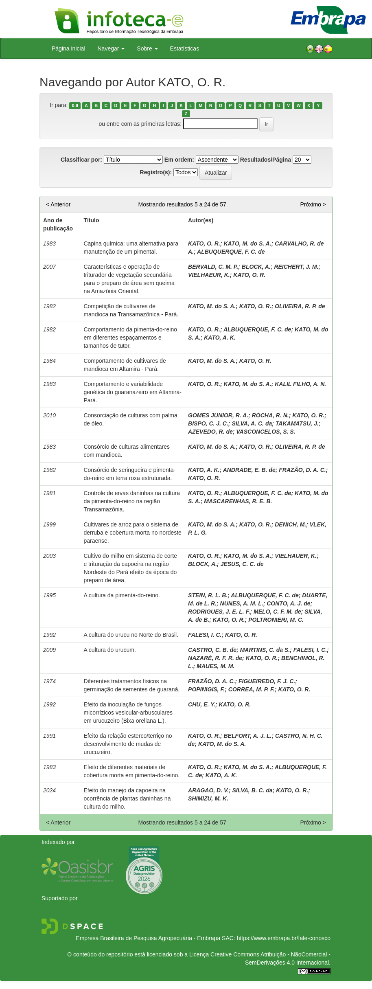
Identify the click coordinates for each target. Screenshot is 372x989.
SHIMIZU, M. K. (208, 798)
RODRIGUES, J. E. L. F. (219, 611)
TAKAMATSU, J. (297, 423)
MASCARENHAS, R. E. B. (238, 501)
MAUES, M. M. (215, 666)
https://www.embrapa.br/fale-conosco (283, 938)
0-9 (75, 105)
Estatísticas (184, 48)
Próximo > (313, 204)
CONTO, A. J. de (288, 603)
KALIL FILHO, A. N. (300, 384)
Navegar (111, 48)
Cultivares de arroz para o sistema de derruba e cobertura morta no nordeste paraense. (132, 532)
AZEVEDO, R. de (210, 431)
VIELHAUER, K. (296, 556)
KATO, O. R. (204, 243)
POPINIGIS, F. (206, 689)
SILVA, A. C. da (252, 423)
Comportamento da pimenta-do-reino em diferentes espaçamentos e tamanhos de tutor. (130, 337)
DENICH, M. (290, 524)
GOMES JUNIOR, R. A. (218, 415)
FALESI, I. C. (204, 635)
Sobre (147, 48)
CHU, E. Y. (201, 704)
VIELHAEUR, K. (209, 275)
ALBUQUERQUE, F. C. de (231, 251)
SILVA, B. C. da (252, 790)
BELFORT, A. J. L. (247, 735)
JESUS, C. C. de (242, 564)
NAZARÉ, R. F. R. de (215, 658)
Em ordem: (179, 159)
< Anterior (58, 204)
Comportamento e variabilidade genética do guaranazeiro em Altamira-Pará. (132, 392)
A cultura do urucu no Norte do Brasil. (130, 635)
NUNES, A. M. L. (241, 603)
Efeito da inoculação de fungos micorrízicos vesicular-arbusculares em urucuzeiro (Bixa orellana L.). (128, 712)
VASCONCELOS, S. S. (265, 431)
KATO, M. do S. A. (247, 243)
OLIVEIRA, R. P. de (300, 306)
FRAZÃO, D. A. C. (302, 470)
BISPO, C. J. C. (208, 423)
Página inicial (68, 48)
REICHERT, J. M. (296, 266)
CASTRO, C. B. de (212, 650)
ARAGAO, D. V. (208, 790)
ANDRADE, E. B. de (249, 470)
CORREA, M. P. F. (251, 689)
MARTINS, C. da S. (265, 650)
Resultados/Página (265, 159)
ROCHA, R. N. (270, 415)
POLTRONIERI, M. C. (276, 619)
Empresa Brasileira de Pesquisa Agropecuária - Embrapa (148, 938)
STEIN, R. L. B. (208, 595)
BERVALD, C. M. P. (213, 266)
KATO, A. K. (220, 337)
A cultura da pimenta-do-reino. (121, 595)
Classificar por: (81, 159)
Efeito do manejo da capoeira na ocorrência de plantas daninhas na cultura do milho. (127, 798)
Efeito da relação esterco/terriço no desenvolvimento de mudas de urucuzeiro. (127, 743)
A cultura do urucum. (109, 650)
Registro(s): (156, 172)
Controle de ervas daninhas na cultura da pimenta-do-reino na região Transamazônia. (131, 501)
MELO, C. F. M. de (277, 611)
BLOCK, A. (256, 266)
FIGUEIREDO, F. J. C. (267, 681)
